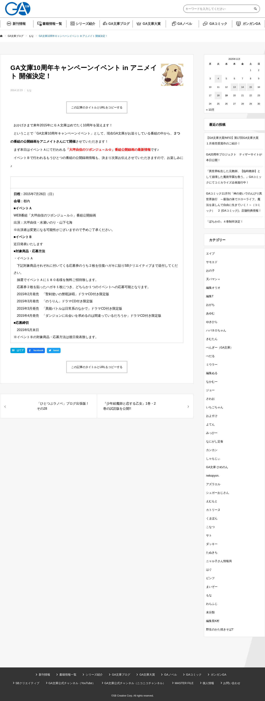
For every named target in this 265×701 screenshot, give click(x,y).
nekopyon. (212, 475)
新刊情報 (19, 23)
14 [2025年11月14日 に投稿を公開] (242, 87)
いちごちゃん (214, 407)
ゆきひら (212, 321)
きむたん (212, 339)
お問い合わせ (231, 683)
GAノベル (184, 23)
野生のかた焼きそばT (220, 629)
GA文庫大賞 (152, 23)
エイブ (210, 253)
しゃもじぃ (213, 458)
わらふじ (212, 603)
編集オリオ (213, 287)
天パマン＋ (213, 279)
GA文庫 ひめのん (217, 467)
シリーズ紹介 (85, 23)
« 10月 (210, 109)
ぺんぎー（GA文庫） (219, 347)
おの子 (210, 270)
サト (209, 535)
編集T (210, 296)
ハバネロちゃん (216, 330)
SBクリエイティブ (27, 683)
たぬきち (212, 552)
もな (29, 90)
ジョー (210, 390)
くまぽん (212, 518)
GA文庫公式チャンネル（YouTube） (72, 683)
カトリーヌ (213, 509)
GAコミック (218, 23)
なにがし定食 (214, 441)
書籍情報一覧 (52, 23)
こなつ (210, 526)
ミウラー (212, 364)
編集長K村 (212, 620)
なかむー (212, 381)
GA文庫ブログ (119, 23)
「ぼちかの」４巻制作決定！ (224, 221)
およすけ (212, 415)
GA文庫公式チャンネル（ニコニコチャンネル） (135, 683)
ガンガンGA (252, 23)
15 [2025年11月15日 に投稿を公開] (250, 87)
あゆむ (210, 313)
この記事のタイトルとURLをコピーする (97, 107)
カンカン (212, 450)
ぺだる (210, 356)
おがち (210, 304)
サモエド (212, 262)
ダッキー (212, 544)
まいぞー (212, 586)
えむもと (212, 501)
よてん (210, 424)
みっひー (212, 433)
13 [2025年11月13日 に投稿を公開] (234, 87)
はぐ (209, 569)
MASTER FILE (184, 683)
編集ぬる (212, 373)
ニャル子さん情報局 (219, 561)
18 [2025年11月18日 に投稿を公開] (218, 95)
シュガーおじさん (217, 492)
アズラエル (213, 484)
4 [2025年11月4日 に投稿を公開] (218, 78)
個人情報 (208, 683)
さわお (210, 398)
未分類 (210, 612)
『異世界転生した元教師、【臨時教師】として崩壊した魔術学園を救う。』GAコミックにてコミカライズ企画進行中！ (234, 176)
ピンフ (210, 578)
